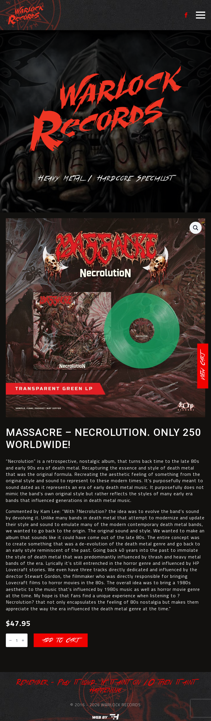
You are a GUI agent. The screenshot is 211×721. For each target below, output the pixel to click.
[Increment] (23, 640)
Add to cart (61, 640)
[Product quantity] (17, 640)
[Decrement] (10, 640)
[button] (196, 228)
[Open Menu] (200, 15)
